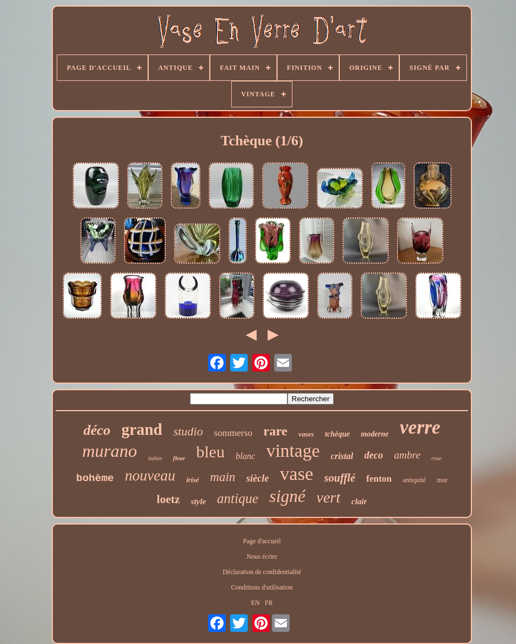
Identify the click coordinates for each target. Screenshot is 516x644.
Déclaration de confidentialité (261, 572)
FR (269, 603)
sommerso (233, 433)
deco (373, 455)
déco (96, 430)
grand (142, 429)
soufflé (339, 478)
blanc (246, 456)
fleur (179, 458)
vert (329, 497)
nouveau (150, 475)
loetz (168, 499)
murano (109, 451)
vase (296, 473)
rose (436, 458)
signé (287, 496)
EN (255, 603)
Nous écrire (262, 556)
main (222, 477)
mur (442, 480)
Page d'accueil (261, 541)
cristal (342, 456)
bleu (210, 452)
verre (420, 427)
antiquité (414, 480)
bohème (94, 478)
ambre (407, 455)
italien (155, 458)
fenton (379, 478)
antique (237, 498)
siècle (257, 478)
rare (275, 431)
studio (188, 431)
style (199, 501)
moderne (375, 434)
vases (306, 434)
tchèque (337, 434)
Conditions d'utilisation (262, 587)
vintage (292, 451)
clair (359, 501)
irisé (192, 480)
